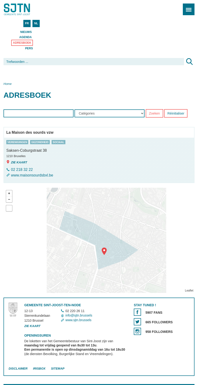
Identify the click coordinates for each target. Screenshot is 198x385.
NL (36, 23)
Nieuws (26, 32)
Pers (29, 48)
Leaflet (189, 290)
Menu (187, 7)
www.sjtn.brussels (78, 320)
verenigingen (17, 142)
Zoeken (154, 113)
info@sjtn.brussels (78, 315)
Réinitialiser (175, 113)
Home (8, 84)
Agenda (25, 37)
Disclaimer (18, 368)
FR (27, 23)
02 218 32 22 (22, 170)
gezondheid (39, 142)
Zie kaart (16, 162)
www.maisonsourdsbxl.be (32, 175)
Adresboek (22, 42)
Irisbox (39, 368)
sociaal (58, 142)
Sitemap (57, 368)
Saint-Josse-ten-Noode (24, 9)
